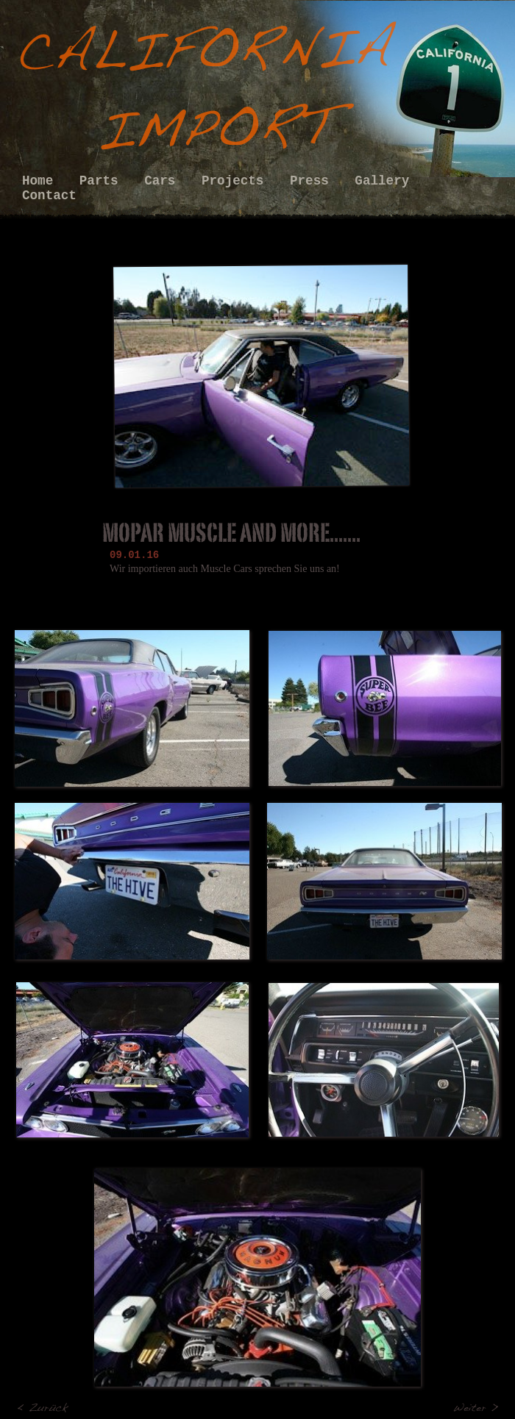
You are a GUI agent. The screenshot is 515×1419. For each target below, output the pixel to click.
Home (41, 181)
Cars (163, 181)
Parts (102, 181)
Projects (236, 181)
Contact (49, 195)
